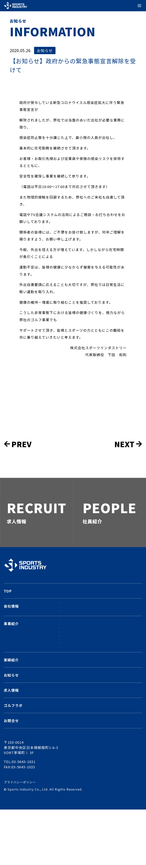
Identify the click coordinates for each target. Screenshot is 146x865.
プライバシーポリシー (21, 837)
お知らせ (45, 50)
